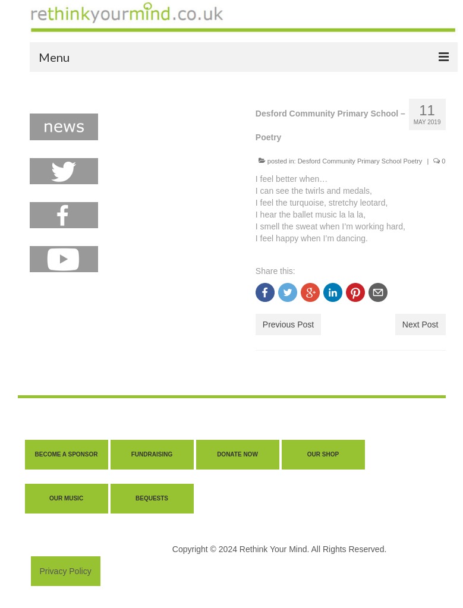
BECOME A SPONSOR (66, 454)
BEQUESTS (152, 498)
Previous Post (288, 324)
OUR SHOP (323, 454)
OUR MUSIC (66, 498)
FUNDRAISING (151, 454)
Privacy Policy (66, 571)
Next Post (420, 324)
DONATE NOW (237, 454)
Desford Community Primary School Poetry (360, 161)
